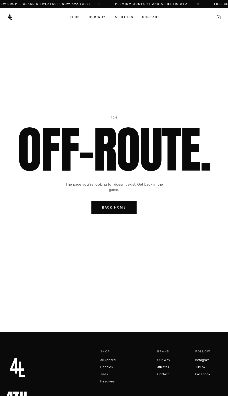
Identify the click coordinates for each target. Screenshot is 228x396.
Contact (151, 17)
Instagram (202, 360)
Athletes (124, 17)
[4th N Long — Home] (10, 17)
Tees (104, 374)
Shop (75, 17)
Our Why (97, 17)
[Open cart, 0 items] (219, 17)
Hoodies (106, 367)
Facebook (202, 374)
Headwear (108, 381)
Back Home (114, 207)
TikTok (200, 367)
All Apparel (108, 360)
